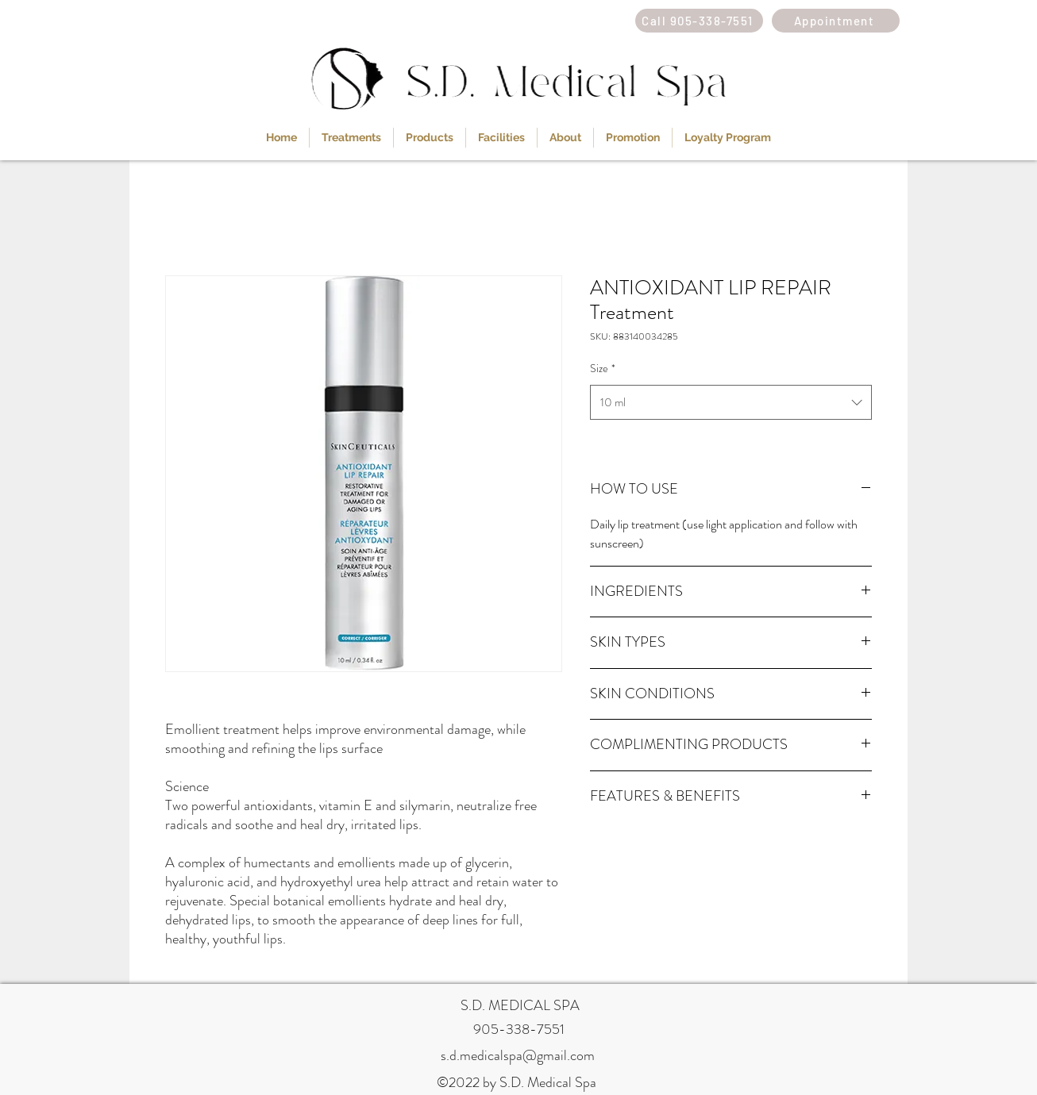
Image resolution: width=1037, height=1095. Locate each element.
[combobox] (731, 402)
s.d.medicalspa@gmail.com (518, 1055)
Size (602, 368)
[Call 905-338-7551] (699, 21)
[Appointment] (836, 21)
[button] (351, 138)
